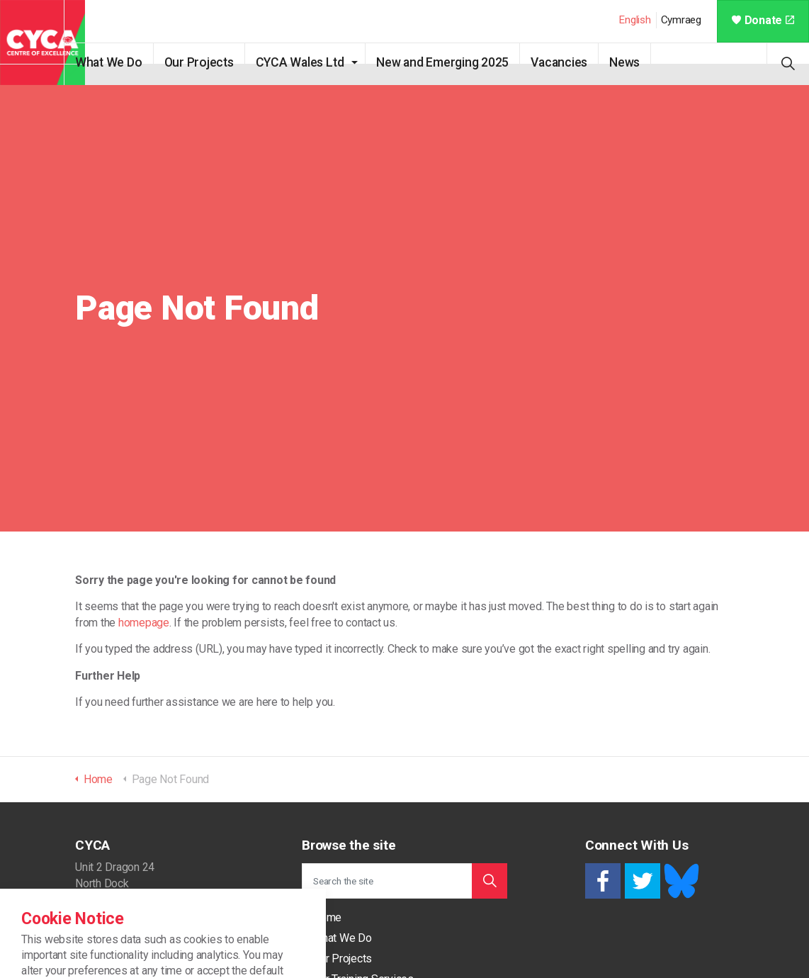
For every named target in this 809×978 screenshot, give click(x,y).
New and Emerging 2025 (463, 62)
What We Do (129, 62)
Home (326, 917)
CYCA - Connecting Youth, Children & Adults (42, 42)
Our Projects (219, 62)
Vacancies (579, 62)
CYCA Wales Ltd (320, 62)
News (645, 62)
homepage (143, 622)
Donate (763, 20)
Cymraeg (681, 19)
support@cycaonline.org (133, 967)
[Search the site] (404, 881)
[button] (489, 881)
